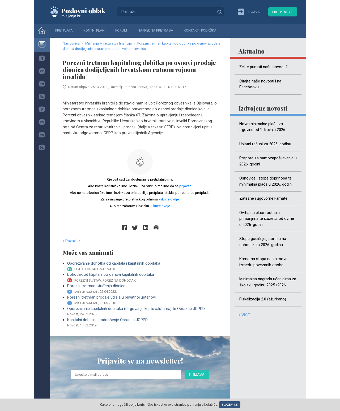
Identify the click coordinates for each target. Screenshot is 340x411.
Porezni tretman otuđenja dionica (142, 288)
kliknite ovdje (169, 199)
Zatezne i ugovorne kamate (263, 198)
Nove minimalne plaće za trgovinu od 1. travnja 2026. (262, 126)
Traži (219, 11)
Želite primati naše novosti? (263, 66)
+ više (244, 315)
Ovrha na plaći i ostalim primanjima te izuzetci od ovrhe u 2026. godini (266, 218)
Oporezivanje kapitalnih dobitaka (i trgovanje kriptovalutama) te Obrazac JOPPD (142, 311)
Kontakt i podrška (200, 30)
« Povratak (71, 241)
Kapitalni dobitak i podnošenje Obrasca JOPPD (142, 322)
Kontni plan (94, 30)
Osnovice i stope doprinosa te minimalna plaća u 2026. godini (265, 181)
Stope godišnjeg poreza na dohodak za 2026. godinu (262, 241)
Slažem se (229, 404)
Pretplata (64, 30)
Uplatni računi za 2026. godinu (265, 144)
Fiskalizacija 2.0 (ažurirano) (262, 299)
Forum (121, 30)
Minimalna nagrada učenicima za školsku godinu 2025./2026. (267, 282)
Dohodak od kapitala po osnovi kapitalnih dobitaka (142, 277)
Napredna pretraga (155, 30)
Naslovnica (71, 43)
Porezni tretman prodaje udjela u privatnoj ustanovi (142, 300)
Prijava (197, 374)
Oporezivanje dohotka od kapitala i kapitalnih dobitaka (142, 266)
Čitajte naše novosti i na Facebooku (260, 84)
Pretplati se (282, 12)
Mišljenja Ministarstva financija (108, 43)
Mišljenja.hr (82, 11)
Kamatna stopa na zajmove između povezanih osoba (263, 261)
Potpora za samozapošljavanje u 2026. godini (268, 161)
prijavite (185, 186)
